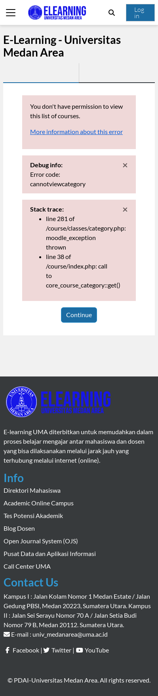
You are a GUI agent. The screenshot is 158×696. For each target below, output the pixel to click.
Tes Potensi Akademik (33, 515)
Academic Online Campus (39, 503)
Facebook (26, 650)
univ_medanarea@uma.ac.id (70, 634)
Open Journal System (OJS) (41, 541)
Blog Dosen (19, 528)
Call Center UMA (27, 566)
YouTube (97, 650)
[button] (111, 12)
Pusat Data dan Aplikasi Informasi (50, 553)
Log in (139, 13)
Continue (79, 314)
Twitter (61, 650)
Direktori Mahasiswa (32, 490)
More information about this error (76, 131)
